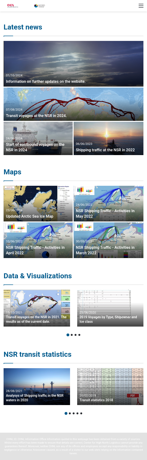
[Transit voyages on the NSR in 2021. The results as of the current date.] (37, 308)
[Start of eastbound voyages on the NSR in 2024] (38, 138)
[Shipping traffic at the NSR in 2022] (109, 138)
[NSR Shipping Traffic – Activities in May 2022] (109, 203)
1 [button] (67, 334)
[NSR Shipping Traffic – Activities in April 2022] (38, 240)
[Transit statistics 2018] (110, 386)
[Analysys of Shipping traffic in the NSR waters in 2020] (37, 386)
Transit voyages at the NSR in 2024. (36, 115)
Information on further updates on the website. (46, 81)
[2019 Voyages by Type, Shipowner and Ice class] (110, 308)
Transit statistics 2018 (96, 400)
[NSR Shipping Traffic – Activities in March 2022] (109, 240)
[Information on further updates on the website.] (73, 64)
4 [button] (79, 335)
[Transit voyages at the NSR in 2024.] (73, 104)
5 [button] (81, 413)
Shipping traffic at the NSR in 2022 (105, 150)
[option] (73, 98)
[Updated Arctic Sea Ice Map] (38, 203)
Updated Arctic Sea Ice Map (29, 216)
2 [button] (72, 335)
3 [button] (75, 335)
